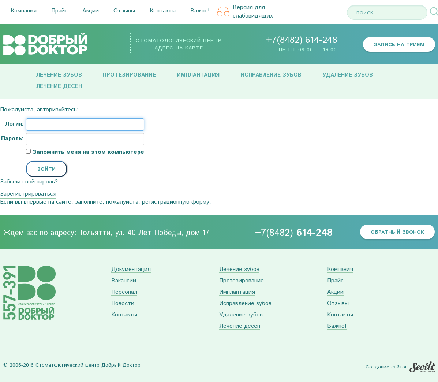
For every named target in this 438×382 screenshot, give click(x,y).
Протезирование (129, 75)
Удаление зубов (347, 75)
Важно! (200, 11)
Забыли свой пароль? (29, 182)
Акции (90, 11)
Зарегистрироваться (28, 194)
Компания (24, 11)
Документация (131, 270)
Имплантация (198, 75)
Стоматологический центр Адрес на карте (179, 44)
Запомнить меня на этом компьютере (87, 152)
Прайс (59, 11)
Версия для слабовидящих (245, 12)
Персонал (124, 292)
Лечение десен (59, 86)
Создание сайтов (387, 367)
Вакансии (123, 281)
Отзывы (124, 11)
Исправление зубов (271, 75)
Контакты (163, 11)
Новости (122, 304)
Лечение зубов (59, 75)
